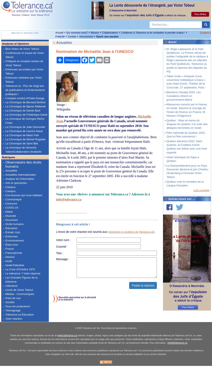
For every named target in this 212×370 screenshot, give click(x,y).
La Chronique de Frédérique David (26, 114)
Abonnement (86, 36)
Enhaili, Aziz (12, 232)
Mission (95, 32)
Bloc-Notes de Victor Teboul (22, 48)
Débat (9, 211)
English (205, 32)
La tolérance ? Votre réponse (22, 273)
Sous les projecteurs (17, 306)
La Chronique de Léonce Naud (24, 131)
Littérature (11, 285)
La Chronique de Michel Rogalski (25, 139)
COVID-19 (11, 207)
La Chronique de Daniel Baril (22, 110)
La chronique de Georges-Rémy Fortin (24, 120)
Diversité (10, 215)
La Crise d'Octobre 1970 (20, 269)
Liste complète (201, 190)
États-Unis (11, 244)
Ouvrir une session (107, 36)
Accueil (59, 32)
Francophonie (13, 252)
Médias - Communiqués (19, 294)
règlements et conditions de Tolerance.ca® (131, 232)
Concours (11, 203)
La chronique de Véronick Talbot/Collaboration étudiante (23, 149)
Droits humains (14, 224)
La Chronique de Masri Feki (22, 135)
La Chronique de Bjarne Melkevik (25, 106)
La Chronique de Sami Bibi (21, 143)
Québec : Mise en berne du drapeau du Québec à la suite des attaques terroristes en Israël (186, 124)
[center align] (206, 24)
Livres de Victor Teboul (19, 289)
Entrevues (11, 236)
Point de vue (13, 298)
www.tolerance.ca (67, 339)
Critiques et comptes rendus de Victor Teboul (24, 63)
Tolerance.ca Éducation (19, 314)
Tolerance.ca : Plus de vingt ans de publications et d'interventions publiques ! (25, 90)
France (9, 248)
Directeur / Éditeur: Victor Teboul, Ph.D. (31, 15)
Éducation (11, 228)
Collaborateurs (110, 32)
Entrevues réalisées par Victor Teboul (23, 79)
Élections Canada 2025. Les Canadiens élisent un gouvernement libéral (183, 96)
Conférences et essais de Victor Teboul (24, 55)
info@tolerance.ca (69, 199)
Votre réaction (13, 318)
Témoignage (13, 310)
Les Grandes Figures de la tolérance (21, 279)
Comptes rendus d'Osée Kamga (24, 98)
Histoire (10, 257)
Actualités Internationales (20, 174)
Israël (8, 261)
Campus (10, 187)
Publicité (60, 36)
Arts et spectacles (16, 182)
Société (9, 302)
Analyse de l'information (19, 178)
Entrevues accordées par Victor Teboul (24, 71)
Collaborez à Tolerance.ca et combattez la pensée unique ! (153, 32)
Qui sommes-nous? (77, 32)
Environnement (14, 240)
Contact (72, 36)
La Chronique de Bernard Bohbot (25, 102)
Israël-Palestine (14, 265)
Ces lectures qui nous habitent (23, 195)
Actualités (11, 170)
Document (11, 220)
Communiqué (13, 199)
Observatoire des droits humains (23, 164)
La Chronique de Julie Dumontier (25, 127)
